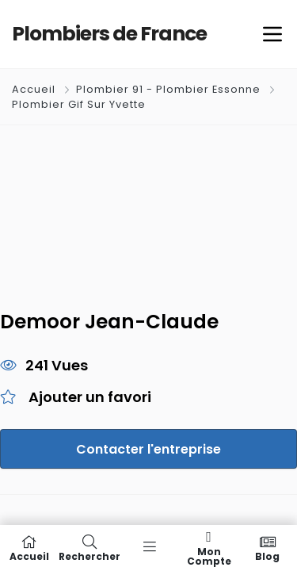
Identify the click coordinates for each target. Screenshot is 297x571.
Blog (267, 548)
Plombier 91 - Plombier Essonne (168, 89)
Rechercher (89, 548)
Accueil (35, 89)
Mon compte (209, 548)
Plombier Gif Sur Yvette (79, 104)
